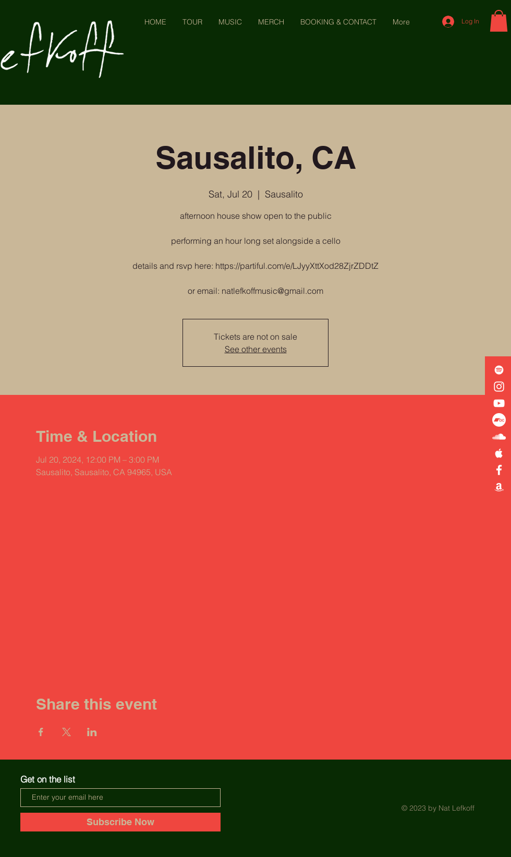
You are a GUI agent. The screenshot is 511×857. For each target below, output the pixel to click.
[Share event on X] (66, 732)
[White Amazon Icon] (499, 486)
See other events (256, 349)
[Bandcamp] (499, 420)
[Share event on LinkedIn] (92, 732)
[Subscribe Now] (120, 822)
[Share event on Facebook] (41, 732)
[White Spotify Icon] (499, 370)
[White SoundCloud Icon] (499, 436)
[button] (499, 21)
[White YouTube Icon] (499, 403)
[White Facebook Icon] (499, 470)
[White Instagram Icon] (499, 386)
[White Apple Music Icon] (499, 453)
